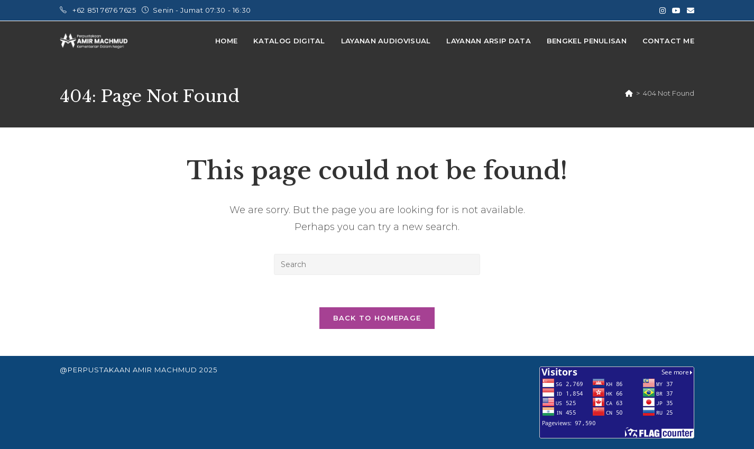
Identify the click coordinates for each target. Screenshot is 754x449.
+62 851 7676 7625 (105, 10)
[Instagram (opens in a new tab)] (662, 10)
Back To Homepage (377, 318)
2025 (208, 369)
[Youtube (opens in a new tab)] (676, 10)
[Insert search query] (377, 264)
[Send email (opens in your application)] (689, 10)
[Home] (629, 93)
